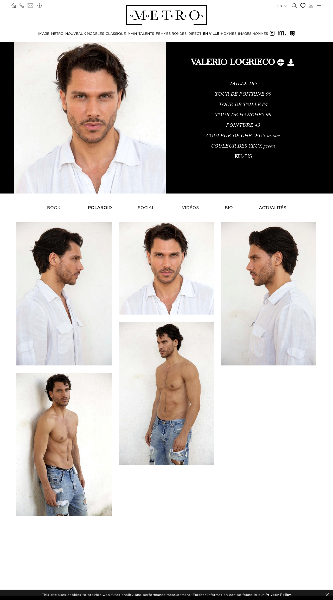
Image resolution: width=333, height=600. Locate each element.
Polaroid (100, 207)
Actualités (272, 207)
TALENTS (146, 33)
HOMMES (228, 33)
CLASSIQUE (116, 33)
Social (146, 207)
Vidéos (190, 207)
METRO (57, 33)
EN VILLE (211, 33)
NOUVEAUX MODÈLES (84, 33)
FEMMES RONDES (171, 33)
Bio (229, 207)
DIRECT (194, 33)
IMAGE (43, 33)
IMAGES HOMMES (253, 33)
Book (54, 207)
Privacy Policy (278, 594)
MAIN (132, 33)
